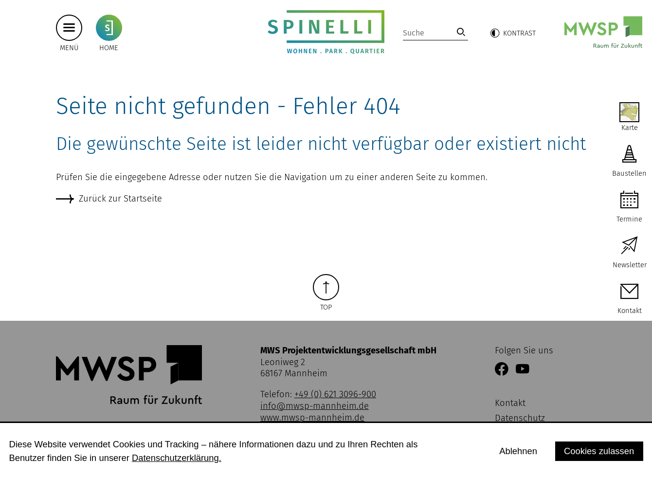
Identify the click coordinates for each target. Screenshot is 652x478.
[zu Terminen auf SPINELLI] (629, 207)
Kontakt (510, 403)
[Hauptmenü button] (69, 27)
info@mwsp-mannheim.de (314, 406)
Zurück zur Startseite (120, 198)
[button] (512, 33)
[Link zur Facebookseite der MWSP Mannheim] (501, 370)
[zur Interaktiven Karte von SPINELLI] (629, 117)
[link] (461, 32)
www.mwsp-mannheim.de (312, 417)
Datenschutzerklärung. (176, 458)
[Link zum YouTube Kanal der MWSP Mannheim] (522, 370)
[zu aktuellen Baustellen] (629, 162)
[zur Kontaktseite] (629, 299)
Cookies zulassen (599, 451)
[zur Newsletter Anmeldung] (629, 253)
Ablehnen (518, 451)
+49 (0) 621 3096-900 (335, 394)
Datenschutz (520, 418)
